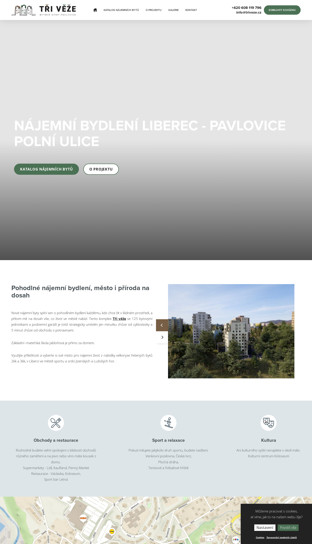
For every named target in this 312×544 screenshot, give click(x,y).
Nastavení (265, 527)
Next (162, 337)
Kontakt (191, 10)
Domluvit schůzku (282, 10)
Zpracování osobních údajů (282, 537)
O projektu (154, 10)
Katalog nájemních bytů (121, 10)
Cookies (260, 537)
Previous (162, 325)
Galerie (173, 10)
